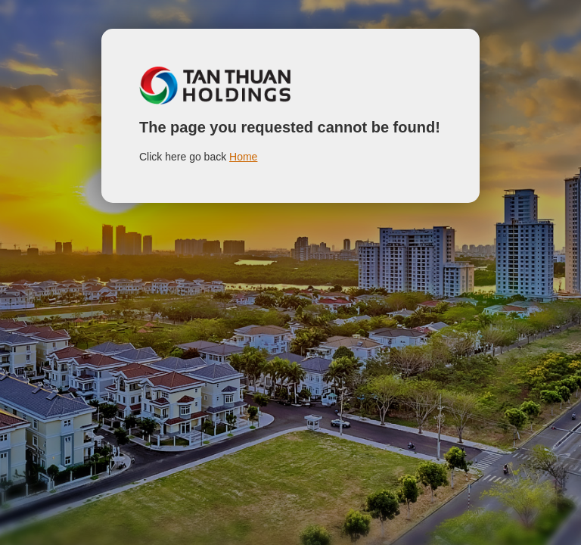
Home (243, 157)
